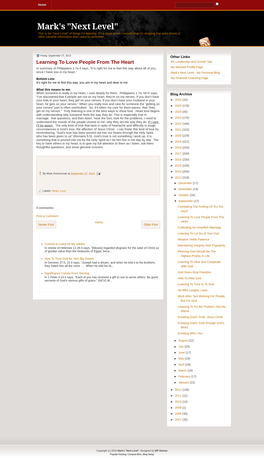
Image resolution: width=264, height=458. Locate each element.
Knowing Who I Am (190, 333)
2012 (178, 389)
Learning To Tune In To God (196, 284)
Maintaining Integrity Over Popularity (201, 245)
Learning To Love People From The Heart (85, 62)
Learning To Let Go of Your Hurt (198, 233)
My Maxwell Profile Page (187, 67)
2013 (178, 177)
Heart (55, 190)
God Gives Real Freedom (194, 272)
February (184, 376)
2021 (178, 129)
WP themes (161, 450)
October (184, 195)
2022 (178, 123)
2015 (178, 165)
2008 (178, 413)
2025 (178, 105)
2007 (178, 419)
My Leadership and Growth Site (191, 61)
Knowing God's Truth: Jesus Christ (200, 317)
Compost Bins (134, 454)
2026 (178, 99)
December (185, 183)
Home (99, 222)
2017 (178, 153)
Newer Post (46, 224)
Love (63, 190)
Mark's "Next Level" (77, 26)
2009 (178, 407)
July (181, 346)
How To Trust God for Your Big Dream (69, 258)
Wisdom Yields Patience (193, 239)
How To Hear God (189, 278)
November (185, 189)
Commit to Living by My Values (65, 244)
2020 (178, 135)
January (184, 382)
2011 (178, 395)
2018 (178, 147)
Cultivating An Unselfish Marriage (199, 227)
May (181, 358)
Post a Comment (47, 216)
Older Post (151, 224)
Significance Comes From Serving (67, 273)
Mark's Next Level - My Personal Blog (195, 72)
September (186, 201)
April (181, 364)
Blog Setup (148, 454)
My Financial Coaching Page (189, 78)
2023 (178, 117)
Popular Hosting (118, 454)
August (183, 340)
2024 (178, 111)
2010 (178, 401)
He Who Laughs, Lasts (193, 290)
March (182, 370)
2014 (178, 171)
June (182, 352)
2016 (178, 159)
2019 (178, 141)
